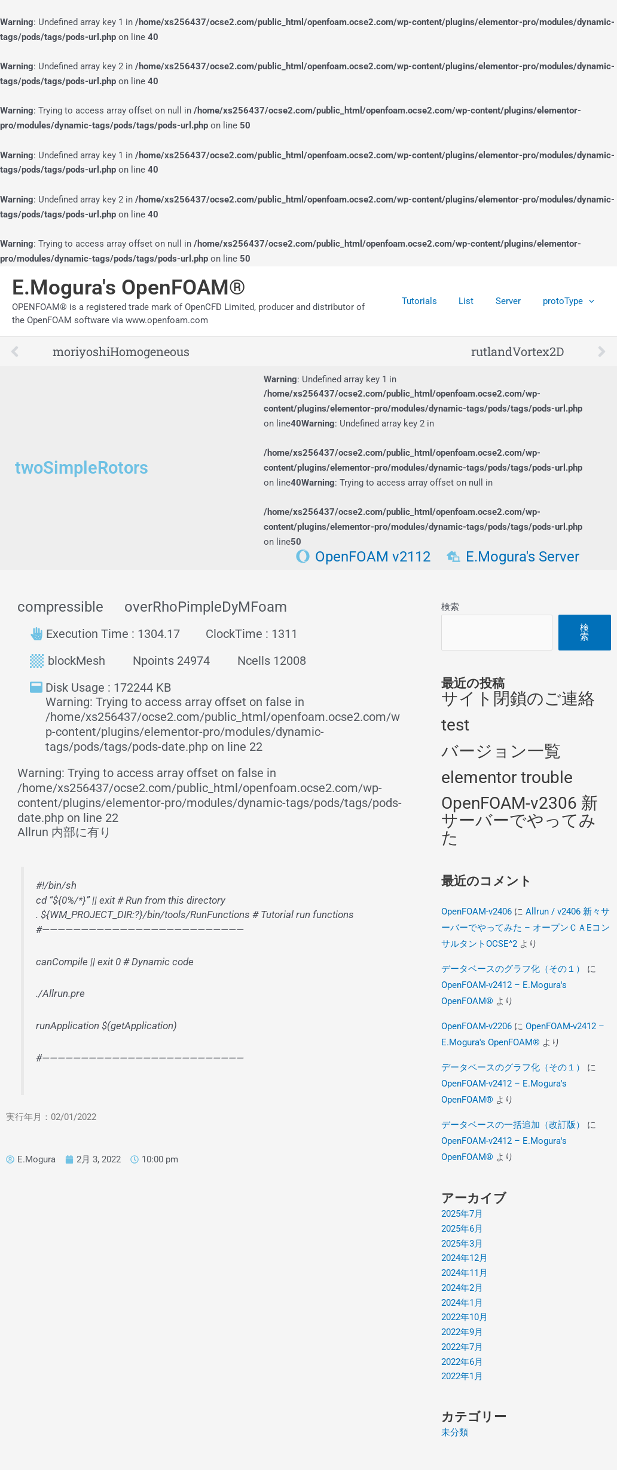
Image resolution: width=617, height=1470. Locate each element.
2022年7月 (462, 1347)
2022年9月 (462, 1332)
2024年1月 (462, 1302)
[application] (590, 301)
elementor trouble (507, 777)
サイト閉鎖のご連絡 (518, 698)
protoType (570, 301)
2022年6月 (462, 1362)
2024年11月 (464, 1273)
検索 (450, 606)
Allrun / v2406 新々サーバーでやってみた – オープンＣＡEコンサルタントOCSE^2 (525, 927)
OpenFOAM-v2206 (476, 1026)
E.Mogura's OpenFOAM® (129, 287)
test (455, 725)
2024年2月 (462, 1287)
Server (514, 301)
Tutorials (433, 301)
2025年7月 (462, 1213)
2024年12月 (464, 1258)
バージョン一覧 (501, 751)
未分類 (454, 1432)
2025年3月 (462, 1243)
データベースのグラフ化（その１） (513, 968)
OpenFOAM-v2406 (476, 911)
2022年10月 (464, 1317)
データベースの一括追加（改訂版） (513, 1124)
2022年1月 (462, 1376)
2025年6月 (462, 1228)
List (476, 301)
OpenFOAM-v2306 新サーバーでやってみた (519, 820)
